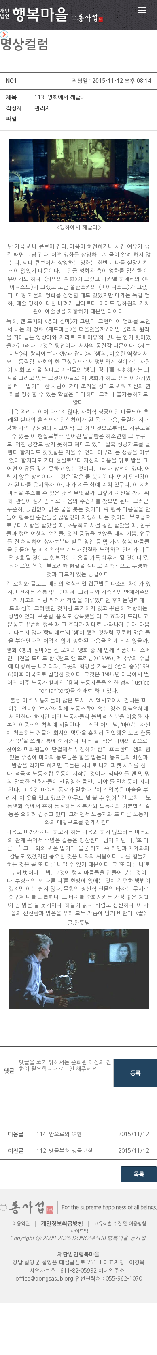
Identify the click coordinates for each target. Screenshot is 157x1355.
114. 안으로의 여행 (59, 1134)
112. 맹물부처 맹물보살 (64, 1151)
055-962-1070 (124, 1279)
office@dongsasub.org (44, 1279)
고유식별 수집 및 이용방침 (120, 1223)
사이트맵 (79, 1231)
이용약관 (21, 1223)
